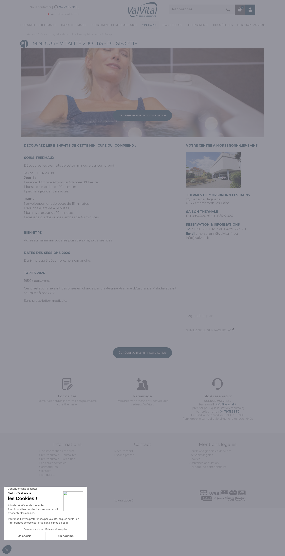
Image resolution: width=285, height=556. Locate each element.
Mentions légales (201, 503)
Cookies (194, 507)
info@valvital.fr (226, 452)
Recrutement (123, 499)
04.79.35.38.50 (229, 459)
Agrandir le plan (200, 364)
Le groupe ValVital (251, 24)
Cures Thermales (73, 24)
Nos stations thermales (38, 24)
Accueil (32, 34)
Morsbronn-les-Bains (70, 34)
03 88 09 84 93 (206, 277)
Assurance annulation (204, 511)
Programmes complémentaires (114, 24)
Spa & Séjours (172, 24)
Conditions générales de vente (210, 499)
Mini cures (149, 24)
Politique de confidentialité (208, 514)
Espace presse (124, 503)
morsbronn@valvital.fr (215, 281)
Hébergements (197, 24)
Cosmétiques (223, 24)
